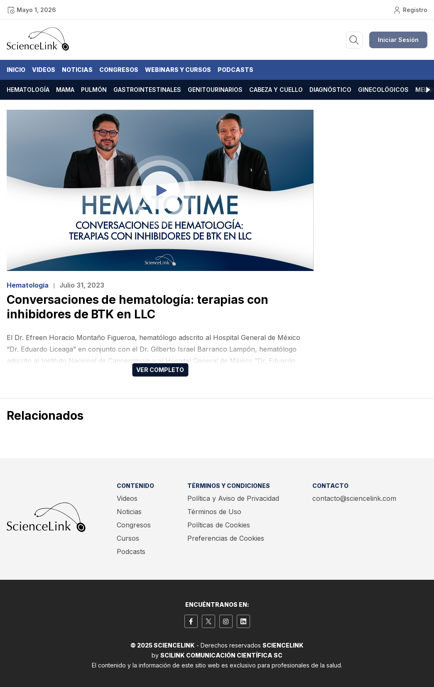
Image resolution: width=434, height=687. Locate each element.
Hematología (28, 89)
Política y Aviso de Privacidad (233, 498)
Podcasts (235, 69)
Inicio (16, 69)
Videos (43, 69)
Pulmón (94, 89)
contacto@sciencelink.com (354, 498)
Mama (65, 89)
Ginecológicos (383, 89)
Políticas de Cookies (218, 525)
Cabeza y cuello (276, 89)
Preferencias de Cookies (225, 538)
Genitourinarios (215, 89)
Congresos (118, 69)
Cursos (128, 538)
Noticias (77, 69)
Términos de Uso (214, 511)
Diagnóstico (330, 89)
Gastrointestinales (147, 89)
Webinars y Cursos (178, 69)
